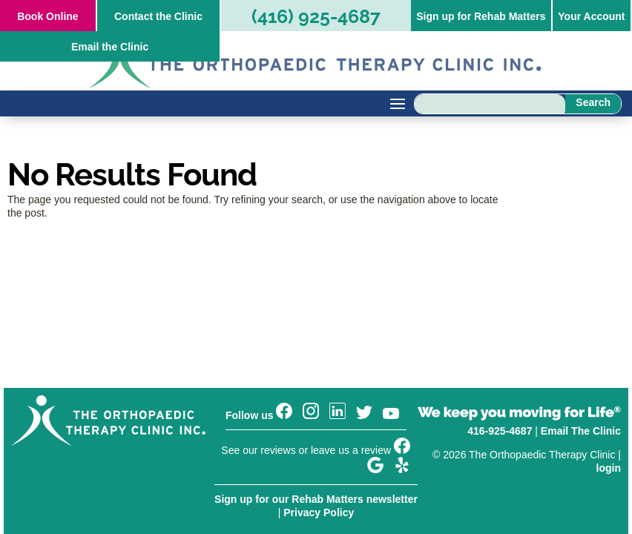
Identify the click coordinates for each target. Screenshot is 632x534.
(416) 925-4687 (316, 16)
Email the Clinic (109, 47)
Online (47, 16)
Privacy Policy (318, 512)
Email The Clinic (581, 431)
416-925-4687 (499, 431)
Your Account (591, 16)
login (608, 468)
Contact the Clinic (158, 16)
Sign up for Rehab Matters (480, 16)
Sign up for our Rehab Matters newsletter (316, 499)
